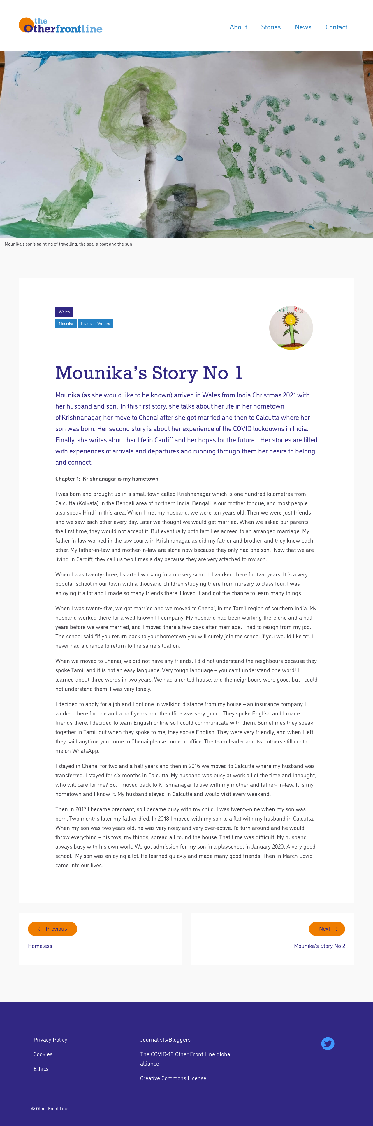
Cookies (43, 1053)
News (303, 26)
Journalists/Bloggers (165, 1039)
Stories (271, 26)
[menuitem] (238, 26)
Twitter (328, 1043)
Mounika (66, 323)
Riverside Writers (95, 323)
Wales (64, 311)
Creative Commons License (173, 1077)
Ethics (41, 1068)
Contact (336, 26)
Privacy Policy (50, 1039)
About (238, 26)
